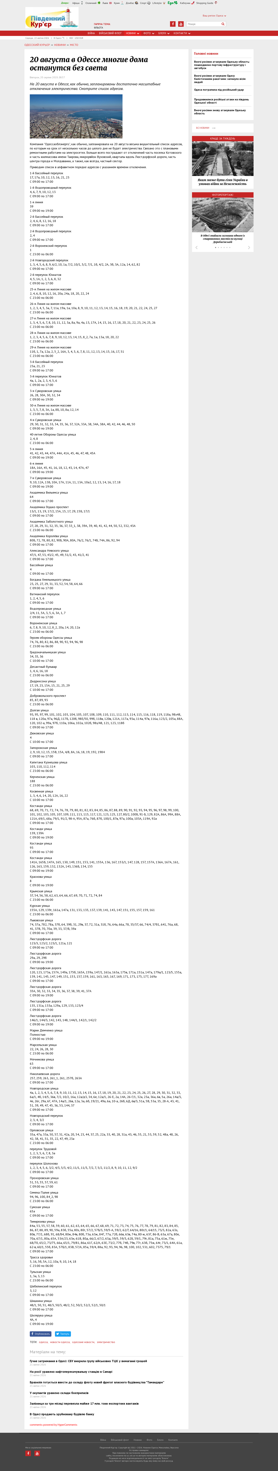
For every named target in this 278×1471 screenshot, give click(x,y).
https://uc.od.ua (52, 19)
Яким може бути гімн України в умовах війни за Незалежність (223, 182)
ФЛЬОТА (98, 27)
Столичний (90, 3)
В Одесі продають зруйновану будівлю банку (62, 1414)
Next (249, 247)
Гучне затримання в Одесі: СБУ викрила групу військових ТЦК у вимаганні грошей (88, 1361)
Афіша (75, 3)
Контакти (182, 33)
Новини (132, 33)
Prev (196, 247)
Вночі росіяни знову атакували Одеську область (220, 111)
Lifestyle (157, 3)
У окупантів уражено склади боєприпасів (59, 1393)
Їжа (173, 3)
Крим (117, 3)
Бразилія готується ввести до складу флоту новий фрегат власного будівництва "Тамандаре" (97, 1382)
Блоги (164, 33)
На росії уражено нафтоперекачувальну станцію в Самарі (71, 1372)
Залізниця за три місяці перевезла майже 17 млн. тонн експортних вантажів (84, 1403)
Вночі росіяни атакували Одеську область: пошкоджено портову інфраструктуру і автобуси (222, 65)
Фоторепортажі (222, 195)
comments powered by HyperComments (53, 1424)
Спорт (143, 3)
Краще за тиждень (222, 138)
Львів (105, 3)
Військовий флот (110, 33)
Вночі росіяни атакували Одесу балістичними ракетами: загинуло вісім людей (220, 79)
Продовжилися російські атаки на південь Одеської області (221, 101)
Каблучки (185, 3)
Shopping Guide (204, 3)
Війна (91, 33)
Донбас (130, 3)
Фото (148, 33)
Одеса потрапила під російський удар (219, 89)
